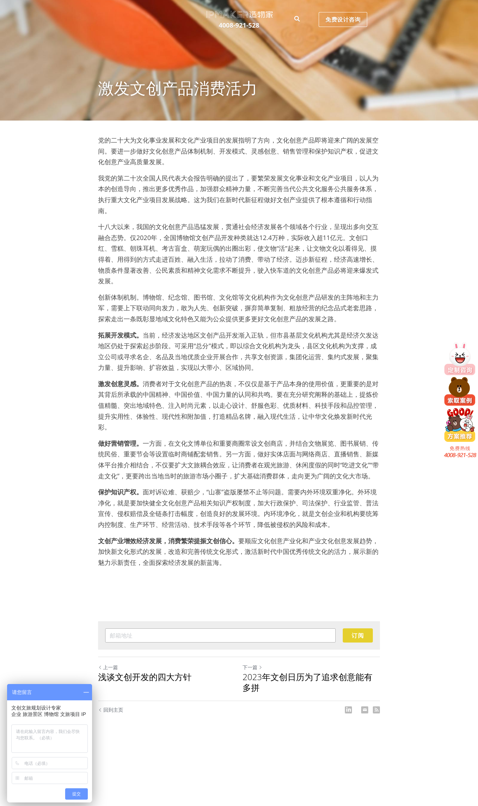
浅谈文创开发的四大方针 (145, 677)
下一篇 (252, 667)
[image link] (239, 5)
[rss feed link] (376, 709)
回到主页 (110, 709)
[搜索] (298, 10)
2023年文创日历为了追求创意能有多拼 (307, 682)
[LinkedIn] (348, 709)
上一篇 (108, 667)
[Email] (364, 709)
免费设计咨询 (344, 11)
